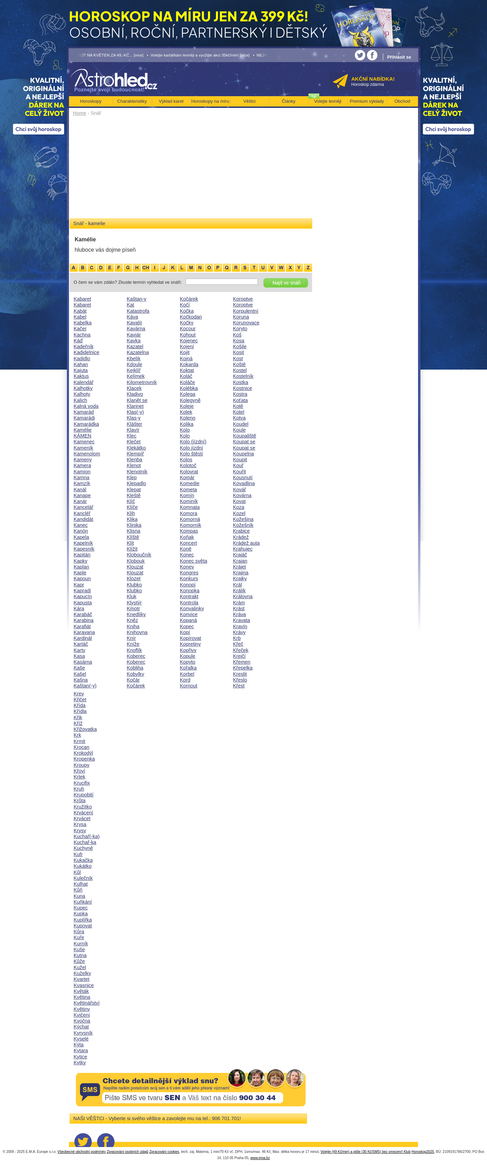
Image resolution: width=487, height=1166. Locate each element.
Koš (237, 335)
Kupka (81, 913)
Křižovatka (85, 729)
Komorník (190, 525)
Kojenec (189, 340)
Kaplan (81, 567)
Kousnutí (243, 477)
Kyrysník (83, 1033)
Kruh (79, 789)
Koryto (240, 328)
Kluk (132, 596)
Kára (79, 608)
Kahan (81, 364)
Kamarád (84, 412)
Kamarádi (84, 418)
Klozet (134, 578)
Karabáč (83, 614)
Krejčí (239, 656)
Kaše (79, 668)
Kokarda (189, 364)
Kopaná (188, 620)
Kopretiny (190, 644)
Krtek (80, 777)
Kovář (239, 489)
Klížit (132, 549)
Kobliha (135, 668)
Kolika (186, 424)
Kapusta (83, 602)
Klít (130, 543)
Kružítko (83, 807)
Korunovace (246, 322)
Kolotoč (188, 465)
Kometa (188, 489)
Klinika (134, 525)
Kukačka (83, 860)
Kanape (82, 495)
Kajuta (81, 370)
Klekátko (136, 448)
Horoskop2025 (422, 1152)
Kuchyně (83, 848)
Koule (239, 430)
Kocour (188, 328)
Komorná (190, 519)
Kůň (78, 890)
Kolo (185, 430)
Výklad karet (171, 101)
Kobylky (135, 674)
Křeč (238, 644)
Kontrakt (189, 596)
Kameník (83, 448)
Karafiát (82, 626)
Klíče (132, 507)
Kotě (238, 406)
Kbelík (134, 358)
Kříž (78, 723)
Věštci (250, 101)
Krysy (80, 830)
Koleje (187, 406)
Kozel (239, 513)
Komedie (190, 483)
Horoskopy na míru (210, 101)
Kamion (82, 471)
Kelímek (136, 376)
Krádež (241, 537)
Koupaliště (244, 436)
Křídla (80, 711)
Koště (239, 364)
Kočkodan (191, 317)
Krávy (239, 632)
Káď (78, 340)
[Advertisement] (191, 169)
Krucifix (82, 783)
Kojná (186, 358)
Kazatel (135, 346)
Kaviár (134, 335)
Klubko (134, 584)
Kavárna (136, 328)
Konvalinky (192, 608)
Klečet (134, 441)
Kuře (79, 937)
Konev (187, 567)
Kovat (239, 501)
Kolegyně (190, 400)
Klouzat (135, 567)
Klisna (133, 531)
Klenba (134, 459)
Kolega (188, 394)
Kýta (79, 1044)
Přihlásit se (399, 57)
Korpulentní (246, 311)
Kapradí (82, 590)
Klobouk (136, 561)
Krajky (240, 578)
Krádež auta (246, 543)
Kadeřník (84, 346)
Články (289, 101)
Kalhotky (83, 388)
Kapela (81, 537)
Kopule (188, 656)
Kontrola (189, 602)
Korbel (187, 674)
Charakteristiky (132, 101)
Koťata (240, 400)
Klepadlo (136, 483)
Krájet (239, 567)
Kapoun (82, 578)
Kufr (78, 854)
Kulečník (83, 878)
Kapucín (83, 596)
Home (79, 113)
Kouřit (239, 471)
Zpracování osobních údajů (127, 1152)
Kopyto (188, 662)
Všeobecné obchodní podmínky (82, 1152)
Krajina (241, 572)
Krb (237, 638)
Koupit (240, 459)
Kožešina (243, 519)
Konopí (188, 584)
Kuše (79, 949)
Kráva (239, 614)
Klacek (134, 388)
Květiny (82, 1009)
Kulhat (81, 884)
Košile (240, 346)
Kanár (80, 501)
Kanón (81, 531)
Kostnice (242, 388)
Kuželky (82, 973)
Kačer (80, 328)
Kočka (187, 311)
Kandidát (83, 519)
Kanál (80, 489)
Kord (185, 680)
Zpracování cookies (164, 1152)
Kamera (82, 465)
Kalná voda (86, 406)
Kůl (77, 872)
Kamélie (83, 430)
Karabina (84, 620)
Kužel (80, 967)
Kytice (80, 1056)
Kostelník (243, 376)
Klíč (131, 501)
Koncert (188, 543)
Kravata (241, 620)
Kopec (187, 626)
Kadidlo (82, 358)
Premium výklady (367, 101)
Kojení (187, 346)
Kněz (132, 620)
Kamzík (82, 483)
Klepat (134, 489)
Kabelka (83, 322)
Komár (187, 477)
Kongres (189, 572)
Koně (186, 549)
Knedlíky (136, 614)
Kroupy (82, 765)
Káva (132, 317)
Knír (131, 638)
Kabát (80, 311)
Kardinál (83, 638)
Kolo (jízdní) (193, 441)
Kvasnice (84, 985)
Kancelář (83, 507)
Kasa (79, 656)
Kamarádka (86, 424)
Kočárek (136, 685)
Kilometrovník (142, 382)
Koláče (187, 382)
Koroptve (243, 299)
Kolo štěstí (191, 453)
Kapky (81, 561)
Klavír (133, 430)
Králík (239, 590)
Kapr (79, 584)
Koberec (136, 656)
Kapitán (82, 554)
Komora (188, 513)
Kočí (185, 305)
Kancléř (82, 513)
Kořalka (188, 668)
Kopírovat (190, 638)
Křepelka (243, 668)
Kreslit (240, 674)
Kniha (133, 626)
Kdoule (134, 364)
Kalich (80, 400)
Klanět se (137, 400)
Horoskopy (90, 101)
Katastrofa (138, 311)
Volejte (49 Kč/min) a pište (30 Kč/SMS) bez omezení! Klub (365, 1152)
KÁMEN (82, 436)
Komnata (190, 507)
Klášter (134, 424)
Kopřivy (188, 650)
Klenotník (137, 471)
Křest (239, 685)
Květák (81, 991)
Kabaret (82, 299)
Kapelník (83, 543)
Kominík (189, 501)
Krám (239, 602)
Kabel (80, 317)
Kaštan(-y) (85, 685)
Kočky (186, 322)
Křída (80, 705)
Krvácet (82, 818)
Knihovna (137, 632)
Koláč (186, 376)
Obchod (402, 101)
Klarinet (135, 406)
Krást (239, 608)
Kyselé (81, 1039)
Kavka (134, 340)
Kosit (238, 352)
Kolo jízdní (191, 448)
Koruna (241, 317)
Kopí (185, 632)
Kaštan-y (137, 299)
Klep (132, 477)
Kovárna (242, 495)
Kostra (240, 394)
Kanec (81, 525)
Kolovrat (189, 471)
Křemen (241, 662)
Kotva (239, 418)
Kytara (81, 1050)
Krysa (80, 824)
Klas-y (134, 418)
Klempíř (135, 453)
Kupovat (83, 925)
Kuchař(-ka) (87, 836)
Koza (239, 507)
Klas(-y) (135, 412)
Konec (187, 554)
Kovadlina (244, 483)
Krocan (82, 747)
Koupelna (243, 453)
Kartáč (81, 644)
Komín (187, 495)
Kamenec (84, 441)
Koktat (187, 370)
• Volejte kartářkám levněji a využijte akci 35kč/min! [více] (198, 55)
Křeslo (240, 680)
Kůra (79, 931)
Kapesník (84, 549)
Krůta (80, 800)
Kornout (188, 685)
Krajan (240, 561)
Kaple (80, 572)
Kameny (83, 459)
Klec (132, 436)
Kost (238, 358)
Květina (82, 997)
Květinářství (87, 1003)
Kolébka (189, 388)
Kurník (81, 943)
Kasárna (83, 662)
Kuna (80, 896)
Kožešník (243, 525)
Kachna (82, 335)
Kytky (80, 1062)
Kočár (133, 680)
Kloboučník (139, 554)
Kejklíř (134, 370)
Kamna (82, 477)
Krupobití (84, 794)
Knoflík (134, 650)
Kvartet (82, 979)
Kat (131, 305)
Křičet (80, 699)
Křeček (241, 650)
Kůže (79, 961)
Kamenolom (87, 453)
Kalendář (84, 382)
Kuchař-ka (85, 842)
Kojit (185, 352)
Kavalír (134, 322)
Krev (79, 693)
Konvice (189, 614)
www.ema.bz (260, 1158)
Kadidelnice (86, 352)
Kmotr (133, 608)
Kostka (240, 382)
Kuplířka (83, 920)
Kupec (81, 908)
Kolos (186, 459)
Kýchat (81, 1026)
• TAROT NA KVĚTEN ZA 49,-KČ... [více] (106, 55)
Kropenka (84, 759)
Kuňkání (83, 902)
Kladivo (135, 394)
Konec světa (193, 561)
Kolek (186, 412)
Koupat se (244, 441)
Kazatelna (138, 352)
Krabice (241, 531)
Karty (80, 650)
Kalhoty (82, 394)
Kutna (80, 955)
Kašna (81, 680)
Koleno (188, 418)
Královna (243, 596)
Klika (132, 519)
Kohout (188, 335)
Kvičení (82, 1015)
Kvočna (82, 1021)
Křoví (80, 771)
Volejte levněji (328, 101)
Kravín (240, 626)
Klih (131, 513)
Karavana (84, 632)
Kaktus (81, 376)
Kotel (239, 412)
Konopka (190, 590)
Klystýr (134, 602)
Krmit (80, 741)
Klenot (134, 465)
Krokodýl (83, 753)
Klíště (133, 537)
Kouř (238, 465)
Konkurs (189, 578)
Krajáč (240, 554)
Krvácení (83, 812)
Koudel (241, 424)
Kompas (189, 531)
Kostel (240, 370)
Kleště (134, 495)
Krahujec (243, 549)
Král (237, 584)
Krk (77, 735)
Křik (78, 717)
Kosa (239, 340)
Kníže (133, 644)
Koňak (187, 537)
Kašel (80, 674)
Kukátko (83, 866)
